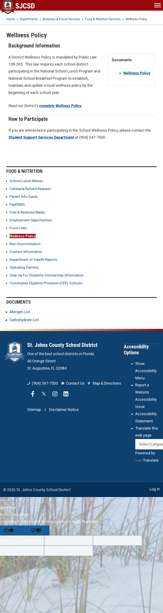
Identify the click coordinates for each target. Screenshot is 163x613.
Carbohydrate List (24, 320)
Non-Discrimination (26, 244)
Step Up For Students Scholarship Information (48, 276)
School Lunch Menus (27, 181)
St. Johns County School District (62, 346)
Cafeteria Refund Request (31, 188)
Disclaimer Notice (64, 410)
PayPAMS (18, 204)
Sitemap (34, 410)
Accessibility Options (136, 350)
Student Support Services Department (42, 137)
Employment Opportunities (32, 220)
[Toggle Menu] (157, 5)
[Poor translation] (35, 530)
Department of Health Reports (35, 260)
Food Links (19, 228)
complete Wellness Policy (60, 105)
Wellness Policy (23, 236)
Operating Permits (25, 268)
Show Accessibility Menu (146, 371)
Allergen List (20, 312)
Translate (147, 460)
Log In (155, 489)
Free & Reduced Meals (28, 212)
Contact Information (27, 252)
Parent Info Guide (24, 196)
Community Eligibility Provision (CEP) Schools (48, 284)
